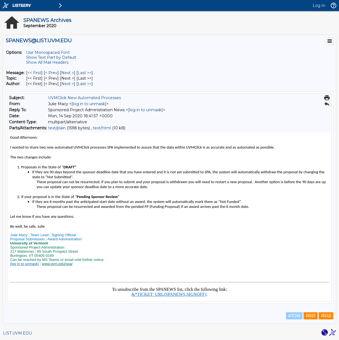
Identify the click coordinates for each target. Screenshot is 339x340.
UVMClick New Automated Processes (84, 97)
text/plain (57, 128)
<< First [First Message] (34, 72)
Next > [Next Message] (67, 72)
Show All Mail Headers (47, 62)
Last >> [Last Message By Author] (84, 83)
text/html (102, 128)
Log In (319, 5)
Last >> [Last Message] (84, 72)
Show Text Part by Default (51, 57)
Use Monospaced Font (48, 52)
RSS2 (326, 315)
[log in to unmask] (88, 103)
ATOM (294, 315)
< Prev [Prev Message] (51, 72)
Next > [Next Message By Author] (67, 83)
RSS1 (310, 315)
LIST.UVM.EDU (17, 333)
